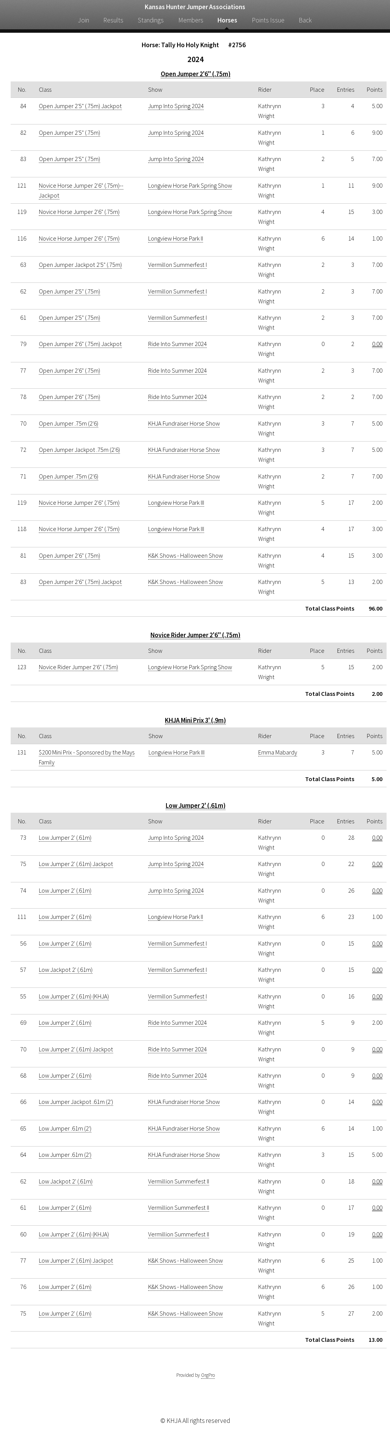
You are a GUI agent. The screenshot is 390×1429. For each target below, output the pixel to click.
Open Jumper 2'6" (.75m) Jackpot (80, 344)
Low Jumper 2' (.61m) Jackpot (76, 864)
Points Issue (268, 20)
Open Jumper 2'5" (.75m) (69, 132)
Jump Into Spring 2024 (176, 106)
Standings (151, 20)
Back (305, 20)
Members (190, 20)
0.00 (377, 344)
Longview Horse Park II (175, 238)
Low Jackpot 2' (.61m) (66, 969)
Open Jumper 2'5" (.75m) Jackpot (80, 106)
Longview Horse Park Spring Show (190, 185)
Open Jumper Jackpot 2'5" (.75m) (80, 264)
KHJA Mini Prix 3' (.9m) (195, 720)
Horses (227, 20)
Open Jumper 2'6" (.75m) (195, 74)
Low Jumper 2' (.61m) (195, 805)
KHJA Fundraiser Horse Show (184, 423)
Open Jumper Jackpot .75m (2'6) (79, 449)
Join (83, 20)
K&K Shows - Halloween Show (185, 555)
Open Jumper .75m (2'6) (68, 423)
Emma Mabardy (277, 752)
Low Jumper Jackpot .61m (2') (76, 1101)
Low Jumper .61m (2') (65, 1128)
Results (113, 20)
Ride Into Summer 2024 (177, 344)
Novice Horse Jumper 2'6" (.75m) (79, 211)
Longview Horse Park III (176, 502)
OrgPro (208, 1375)
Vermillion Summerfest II (178, 1181)
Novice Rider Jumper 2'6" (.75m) (195, 635)
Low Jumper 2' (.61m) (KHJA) (74, 996)
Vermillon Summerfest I (177, 264)
